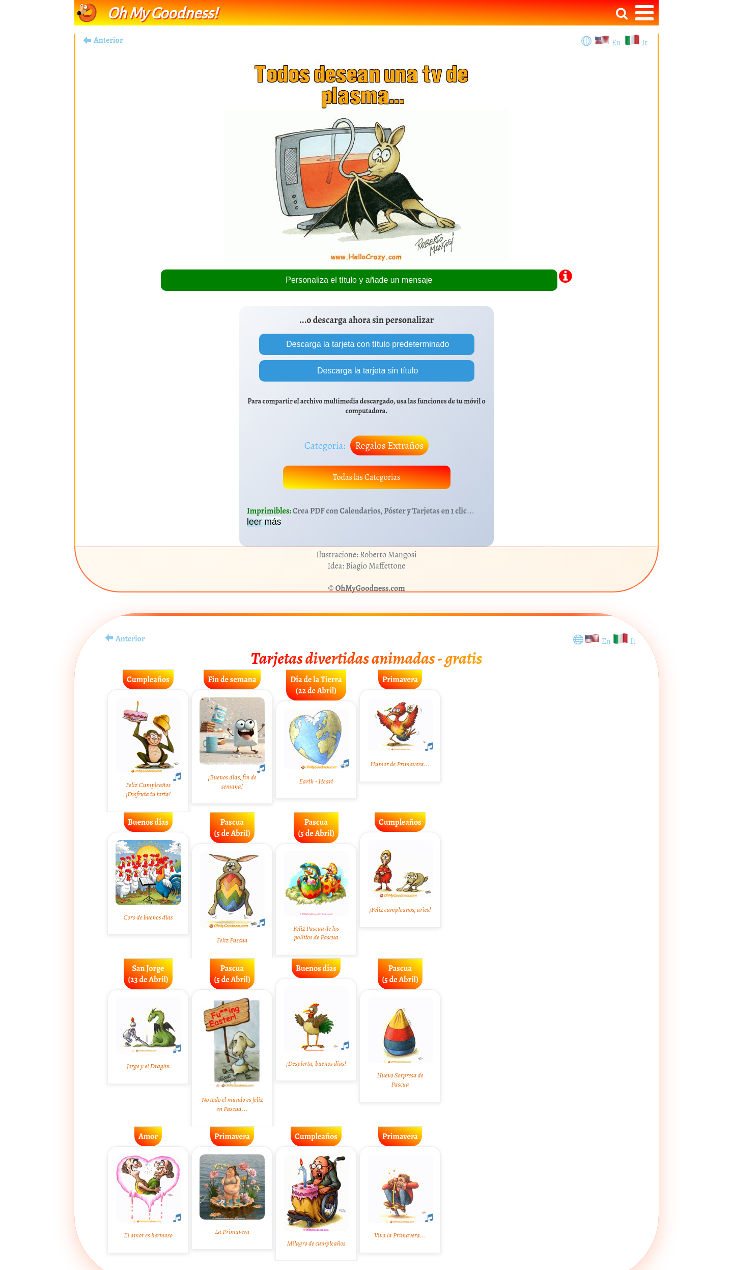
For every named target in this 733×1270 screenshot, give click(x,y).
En (618, 42)
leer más (264, 522)
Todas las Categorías (367, 477)
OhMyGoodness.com (370, 588)
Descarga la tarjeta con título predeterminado (366, 344)
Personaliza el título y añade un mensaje (359, 280)
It (644, 42)
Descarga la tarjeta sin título (366, 370)
